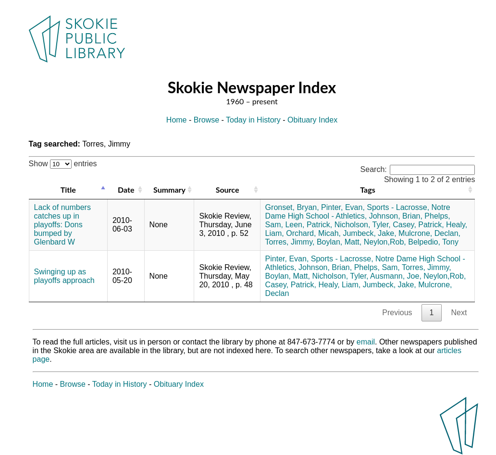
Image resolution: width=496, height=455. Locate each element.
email (366, 342)
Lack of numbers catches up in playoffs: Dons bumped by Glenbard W (62, 224)
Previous (397, 312)
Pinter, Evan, (343, 207)
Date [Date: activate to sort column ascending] (126, 189)
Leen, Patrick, (308, 225)
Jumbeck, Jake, (369, 233)
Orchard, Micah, (313, 233)
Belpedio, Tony (433, 242)
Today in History (253, 120)
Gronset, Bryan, (292, 207)
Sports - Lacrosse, (398, 207)
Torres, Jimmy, (290, 242)
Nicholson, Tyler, (363, 225)
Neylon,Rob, (385, 242)
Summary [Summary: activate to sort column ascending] (169, 189)
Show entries (63, 164)
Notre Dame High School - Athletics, (357, 211)
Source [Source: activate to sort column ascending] (227, 189)
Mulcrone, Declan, (429, 233)
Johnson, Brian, (395, 216)
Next (459, 312)
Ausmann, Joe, (396, 276)
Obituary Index (312, 120)
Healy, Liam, (339, 285)
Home (176, 120)
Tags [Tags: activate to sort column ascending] (367, 189)
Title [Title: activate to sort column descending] (68, 189)
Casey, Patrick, (418, 225)
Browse (206, 120)
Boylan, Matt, (339, 242)
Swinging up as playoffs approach (64, 276)
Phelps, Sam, (377, 267)
